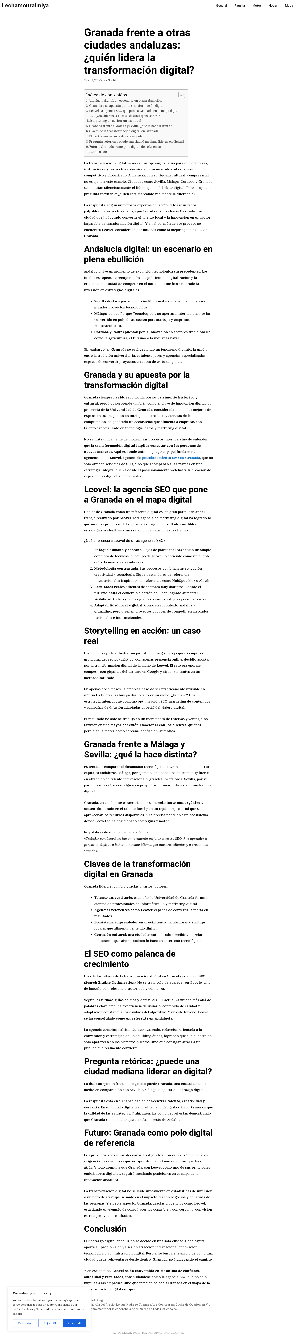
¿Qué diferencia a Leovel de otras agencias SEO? (128, 116)
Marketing (96, 1300)
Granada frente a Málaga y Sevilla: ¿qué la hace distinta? (130, 126)
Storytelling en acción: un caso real (115, 121)
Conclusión (99, 152)
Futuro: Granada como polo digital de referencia (125, 147)
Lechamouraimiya (25, 6)
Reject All (50, 1323)
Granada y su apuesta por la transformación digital (126, 105)
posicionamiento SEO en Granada (171, 457)
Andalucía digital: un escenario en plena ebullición (125, 100)
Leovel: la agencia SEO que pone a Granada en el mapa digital (134, 111)
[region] (49, 1309)
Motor (256, 5)
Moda (289, 5)
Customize (25, 1323)
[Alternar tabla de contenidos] (180, 95)
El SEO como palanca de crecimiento (116, 136)
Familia (240, 5)
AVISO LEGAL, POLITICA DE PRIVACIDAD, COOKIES (148, 1332)
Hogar (273, 5)
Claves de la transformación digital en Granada (124, 131)
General (221, 5)
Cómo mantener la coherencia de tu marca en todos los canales (133, 1309)
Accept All (74, 1323)
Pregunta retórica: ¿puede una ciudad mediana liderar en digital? (136, 141)
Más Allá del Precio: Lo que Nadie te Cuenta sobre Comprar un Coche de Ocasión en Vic (149, 1304)
